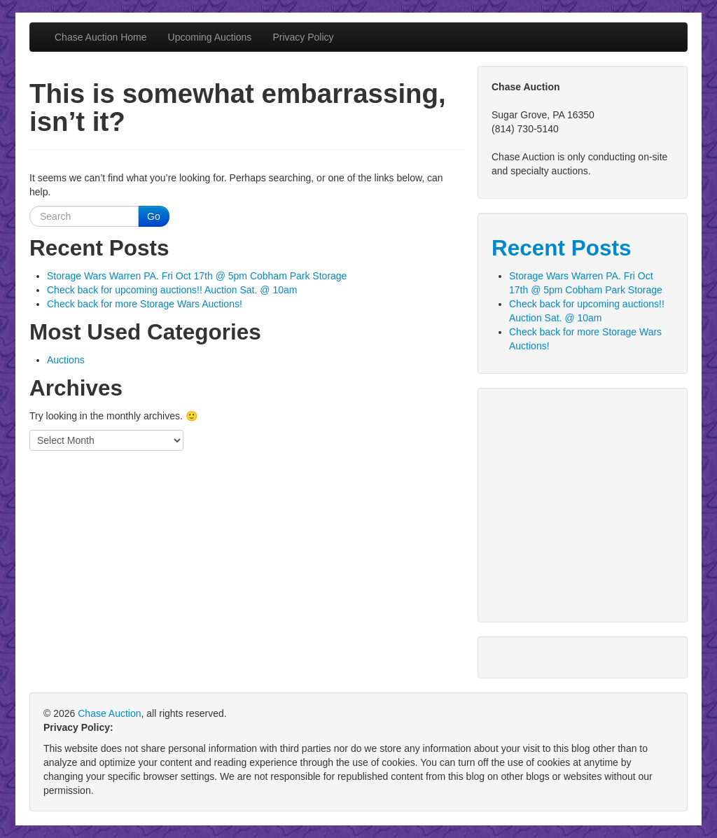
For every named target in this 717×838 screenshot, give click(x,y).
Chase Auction (109, 713)
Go (153, 216)
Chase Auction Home (101, 37)
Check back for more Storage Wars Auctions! (144, 303)
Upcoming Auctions (210, 37)
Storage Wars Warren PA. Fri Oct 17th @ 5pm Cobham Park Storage (197, 275)
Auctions (66, 359)
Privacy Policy (302, 37)
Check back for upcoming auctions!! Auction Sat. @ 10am (172, 289)
